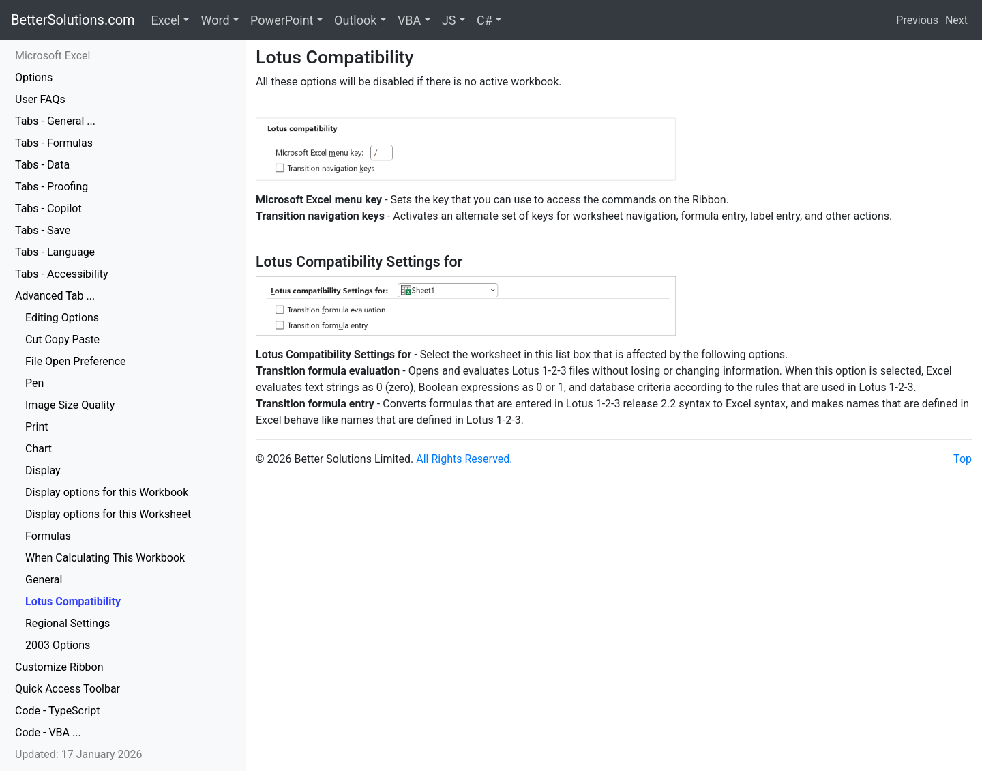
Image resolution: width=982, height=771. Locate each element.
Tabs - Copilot (48, 208)
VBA (409, 20)
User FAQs (40, 99)
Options (34, 77)
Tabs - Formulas (54, 142)
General (43, 579)
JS (449, 20)
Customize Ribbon (59, 666)
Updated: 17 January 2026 (79, 754)
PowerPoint (281, 20)
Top (962, 458)
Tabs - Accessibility (61, 273)
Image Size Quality (70, 404)
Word (214, 20)
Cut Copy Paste (62, 339)
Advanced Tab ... (55, 295)
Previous (917, 20)
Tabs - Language (55, 252)
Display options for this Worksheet (108, 514)
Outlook (355, 20)
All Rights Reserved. (464, 458)
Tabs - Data (42, 164)
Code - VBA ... (48, 732)
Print (36, 426)
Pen (34, 383)
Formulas (48, 535)
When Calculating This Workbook (105, 557)
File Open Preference (75, 361)
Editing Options (62, 317)
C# (484, 20)
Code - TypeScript (57, 710)
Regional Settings (67, 623)
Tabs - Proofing (51, 186)
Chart (38, 448)
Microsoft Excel (52, 55)
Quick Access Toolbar (67, 688)
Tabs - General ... (55, 121)
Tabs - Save (42, 230)
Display (43, 470)
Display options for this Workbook (106, 492)
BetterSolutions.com (73, 20)
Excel (165, 20)
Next (956, 20)
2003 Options (57, 645)
